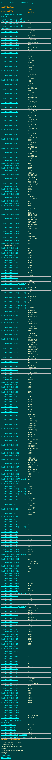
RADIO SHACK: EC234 (9, 319)
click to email (5, 755)
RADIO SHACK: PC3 (8, 732)
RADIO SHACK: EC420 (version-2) (13, 607)
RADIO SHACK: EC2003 (10, 194)
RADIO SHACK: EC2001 (10, 168)
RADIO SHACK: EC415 (9, 596)
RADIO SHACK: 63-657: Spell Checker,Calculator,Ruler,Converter (13, 20)
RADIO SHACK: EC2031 (10, 243)
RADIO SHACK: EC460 (9, 676)
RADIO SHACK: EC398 (9, 532)
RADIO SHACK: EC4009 (10, 556)
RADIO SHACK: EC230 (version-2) (13, 305)
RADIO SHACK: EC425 (9, 622)
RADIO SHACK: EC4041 (10, 578)
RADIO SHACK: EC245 (9, 380)
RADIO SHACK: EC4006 (10, 552)
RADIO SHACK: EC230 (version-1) (13, 284)
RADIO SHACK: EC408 (9, 591)
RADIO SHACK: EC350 (9, 500)
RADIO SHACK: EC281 (9, 415)
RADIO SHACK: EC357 (9, 519)
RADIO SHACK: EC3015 (10, 476)
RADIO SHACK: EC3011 (10, 471)
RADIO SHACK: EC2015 (10, 231)
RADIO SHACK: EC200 (9, 53)
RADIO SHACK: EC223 (9, 275)
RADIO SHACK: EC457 (9, 674)
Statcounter (6, 757)
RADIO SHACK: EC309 (9, 484)
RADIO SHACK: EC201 (9, 201)
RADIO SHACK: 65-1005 (10, 24)
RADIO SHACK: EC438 (9, 649)
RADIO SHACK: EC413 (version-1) (13, 593)
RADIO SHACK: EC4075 (10, 583)
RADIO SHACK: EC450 (9, 664)
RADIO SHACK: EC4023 (10, 573)
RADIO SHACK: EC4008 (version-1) (14, 554)
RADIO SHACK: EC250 (9, 382)
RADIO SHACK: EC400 (9, 534)
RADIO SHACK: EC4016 (10, 563)
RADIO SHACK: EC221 (9, 265)
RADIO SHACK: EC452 (9, 669)
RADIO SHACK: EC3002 (10, 453)
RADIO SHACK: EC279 (9, 412)
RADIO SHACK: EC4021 (10, 568)
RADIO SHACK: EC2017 (10, 237)
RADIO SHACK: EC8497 (10, 715)
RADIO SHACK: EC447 (9, 656)
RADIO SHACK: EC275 (9, 399)
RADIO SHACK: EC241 (9, 323)
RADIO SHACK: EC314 (9, 486)
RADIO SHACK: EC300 (9, 440)
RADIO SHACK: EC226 (9, 280)
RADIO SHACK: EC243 (9, 375)
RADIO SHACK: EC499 (9, 705)
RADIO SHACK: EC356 (9, 517)
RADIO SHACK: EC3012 (10, 474)
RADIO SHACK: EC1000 (10, 45)
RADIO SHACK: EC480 (9, 686)
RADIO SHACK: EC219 (9, 250)
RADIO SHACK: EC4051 (10, 581)
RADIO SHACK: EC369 (9, 524)
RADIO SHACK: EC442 (9, 654)
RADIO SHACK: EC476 (9, 683)
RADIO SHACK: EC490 (9, 688)
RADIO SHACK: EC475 (9, 680)
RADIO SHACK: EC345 (9, 496)
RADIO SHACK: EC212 (9, 248)
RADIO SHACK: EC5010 (10, 710)
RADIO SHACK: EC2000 (10, 161)
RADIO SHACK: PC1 (8, 725)
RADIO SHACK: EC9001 (10, 718)
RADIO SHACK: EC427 (9, 646)
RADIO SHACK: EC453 (9, 671)
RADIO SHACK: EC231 (9, 311)
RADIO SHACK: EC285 (9, 437)
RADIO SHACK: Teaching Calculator (14, 735)
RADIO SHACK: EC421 (9, 611)
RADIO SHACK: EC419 (9, 603)
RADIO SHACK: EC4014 (10, 559)
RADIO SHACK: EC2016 (10, 234)
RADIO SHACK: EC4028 (10, 576)
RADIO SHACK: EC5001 (10, 708)
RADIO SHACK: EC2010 (10, 203)
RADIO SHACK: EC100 (9, 32)
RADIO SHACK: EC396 (9, 529)
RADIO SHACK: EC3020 (10, 481)
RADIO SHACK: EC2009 (10, 198)
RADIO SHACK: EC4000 (10, 549)
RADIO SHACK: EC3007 (10, 459)
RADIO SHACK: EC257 (9, 397)
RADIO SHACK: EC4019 (10, 566)
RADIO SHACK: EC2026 (10, 241)
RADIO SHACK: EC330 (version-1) (13, 489)
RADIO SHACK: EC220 (9, 253)
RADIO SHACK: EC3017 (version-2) (14, 479)
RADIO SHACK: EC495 (9, 698)
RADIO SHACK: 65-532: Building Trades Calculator (13, 27)
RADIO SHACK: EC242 (9, 370)
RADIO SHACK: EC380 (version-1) (13, 527)
